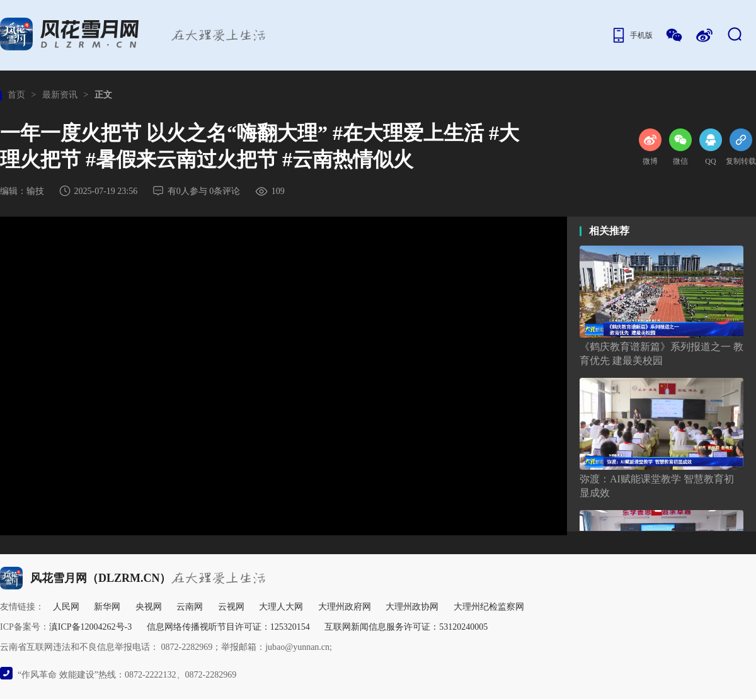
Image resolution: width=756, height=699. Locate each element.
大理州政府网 (344, 606)
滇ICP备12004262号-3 (90, 627)
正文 (103, 94)
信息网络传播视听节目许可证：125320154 (228, 627)
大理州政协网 (412, 606)
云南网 (189, 606)
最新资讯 (59, 94)
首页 (16, 94)
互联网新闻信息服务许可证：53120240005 (406, 627)
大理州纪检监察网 (489, 606)
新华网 (107, 606)
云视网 (231, 606)
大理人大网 (281, 606)
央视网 (148, 606)
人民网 (66, 606)
